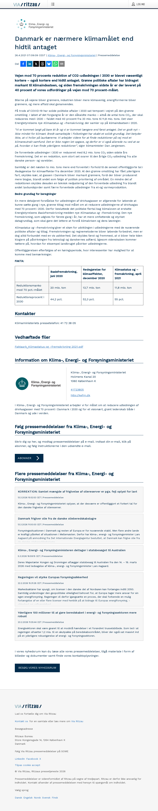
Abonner (29, 458)
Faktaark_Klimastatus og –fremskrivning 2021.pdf (49, 346)
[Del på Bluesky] (49, 64)
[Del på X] (36, 64)
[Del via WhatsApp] (55, 64)
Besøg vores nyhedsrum (37, 667)
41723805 (77, 389)
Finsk (55, 797)
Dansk (18, 797)
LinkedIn (20, 758)
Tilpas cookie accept (27, 765)
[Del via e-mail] (62, 64)
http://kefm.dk (80, 395)
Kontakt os (21, 721)
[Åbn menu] (53, 4)
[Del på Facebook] (23, 64)
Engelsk (27, 797)
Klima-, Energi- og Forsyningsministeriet (72, 55)
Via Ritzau (77, 721)
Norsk (37, 797)
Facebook (32, 758)
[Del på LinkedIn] (29, 64)
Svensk (46, 797)
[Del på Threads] (42, 64)
